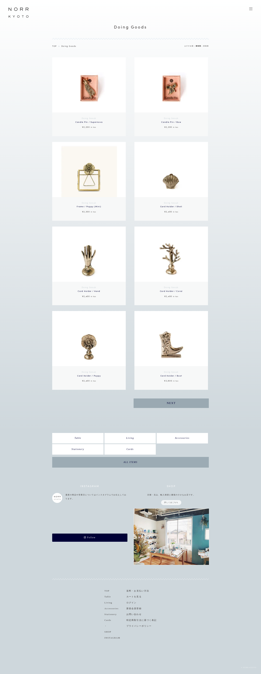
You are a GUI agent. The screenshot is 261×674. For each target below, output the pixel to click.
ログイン (131, 602)
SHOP (107, 632)
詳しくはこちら (171, 502)
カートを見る (133, 596)
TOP (54, 46)
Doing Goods (68, 46)
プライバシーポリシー (138, 626)
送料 (128, 591)
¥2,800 (171, 376)
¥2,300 (89, 207)
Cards (130, 449)
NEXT (171, 403)
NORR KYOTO (19, 17)
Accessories (182, 438)
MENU (250, 8)
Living (130, 438)
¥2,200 (89, 122)
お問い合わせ (133, 614)
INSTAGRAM (112, 638)
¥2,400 (171, 207)
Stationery (78, 449)
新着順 (206, 46)
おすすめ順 (189, 46)
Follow (90, 537)
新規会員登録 (133, 608)
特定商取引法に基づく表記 (141, 620)
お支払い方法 (141, 591)
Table (78, 438)
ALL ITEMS (130, 462)
